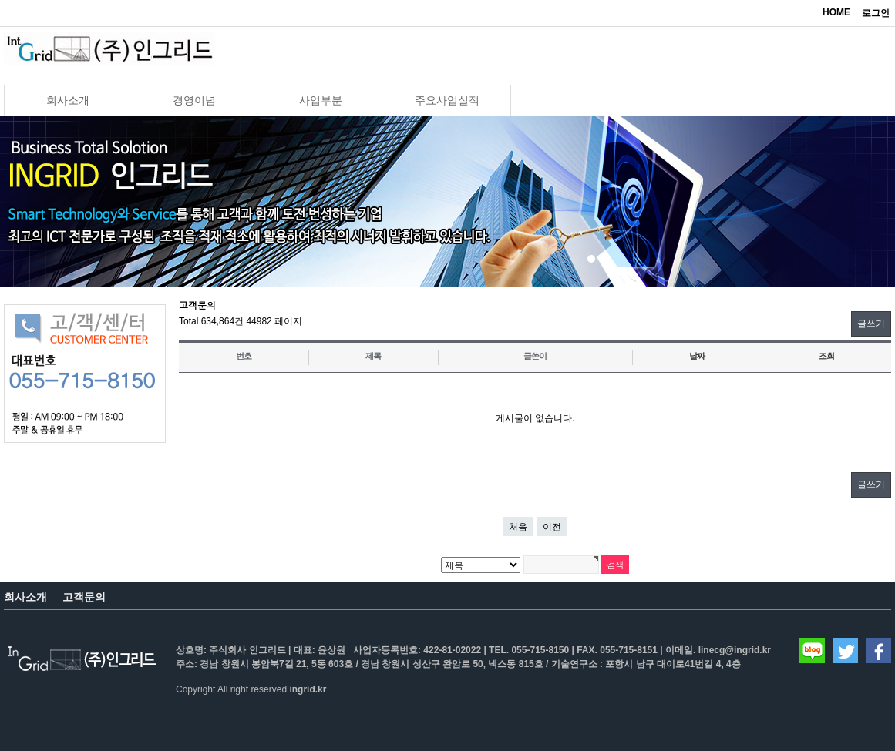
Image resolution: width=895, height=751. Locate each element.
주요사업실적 (447, 100)
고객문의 (84, 597)
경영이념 (194, 100)
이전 (552, 526)
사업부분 (320, 100)
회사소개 (67, 100)
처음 (518, 526)
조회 (826, 355)
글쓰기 (871, 323)
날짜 (697, 355)
